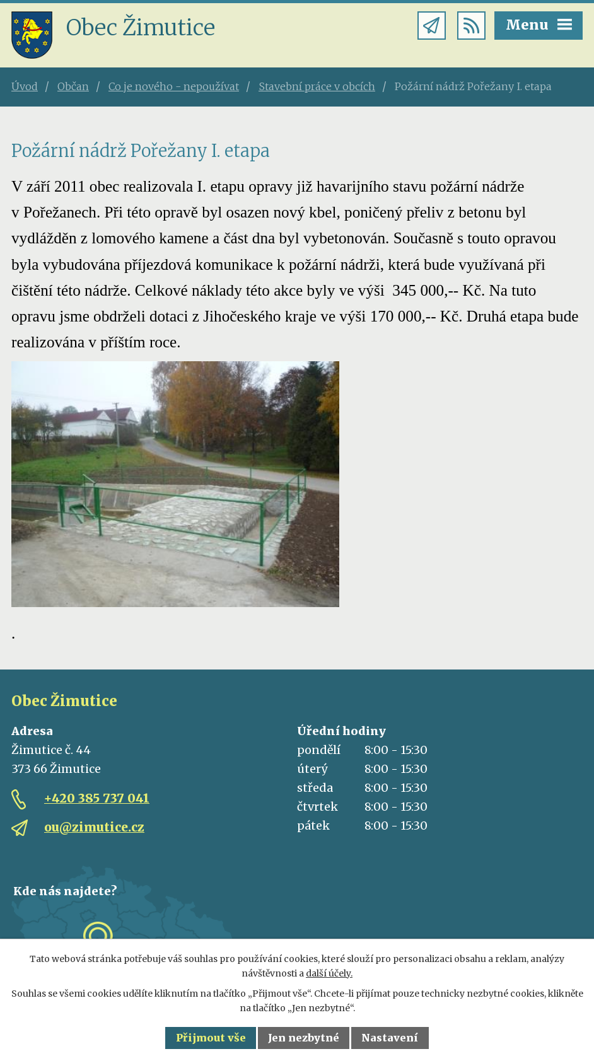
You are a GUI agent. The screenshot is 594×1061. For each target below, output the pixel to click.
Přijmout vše (211, 1037)
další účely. (329, 973)
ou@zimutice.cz (94, 827)
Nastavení (389, 1037)
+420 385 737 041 (96, 798)
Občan (73, 86)
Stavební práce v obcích (317, 86)
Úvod (24, 86)
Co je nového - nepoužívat (173, 86)
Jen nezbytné (303, 1037)
